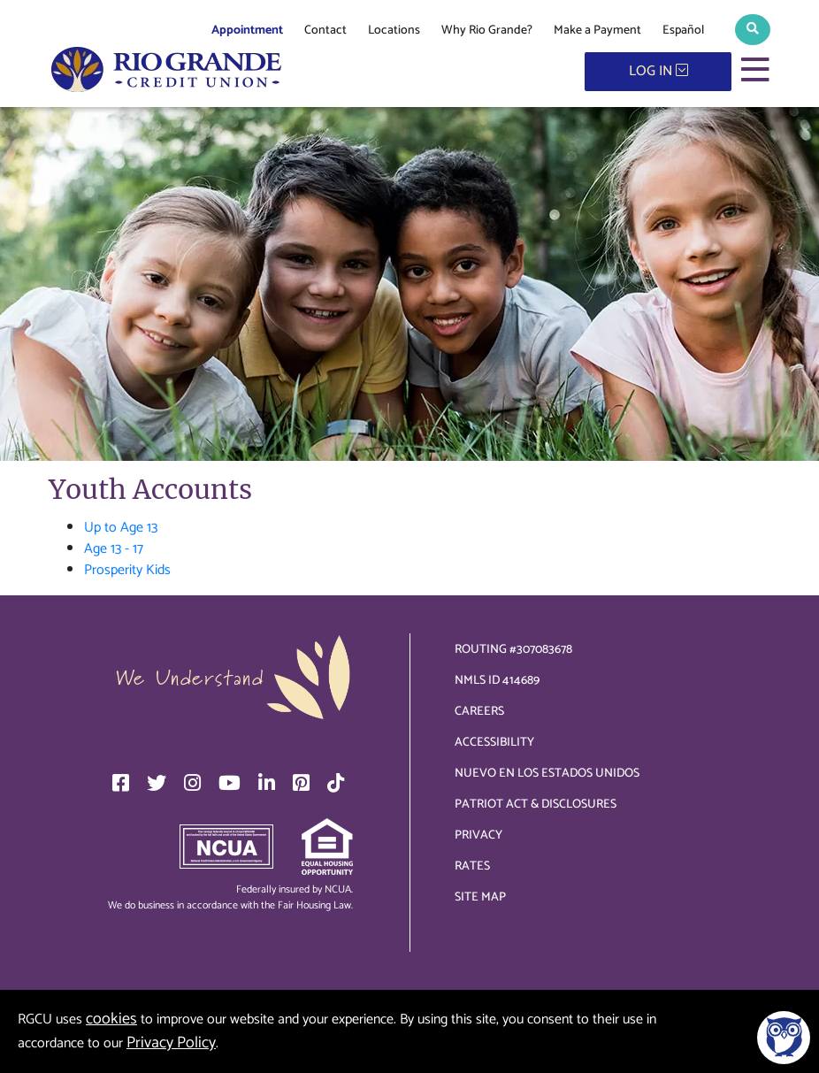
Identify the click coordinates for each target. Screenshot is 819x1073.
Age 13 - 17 (113, 549)
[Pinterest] (301, 782)
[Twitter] (156, 782)
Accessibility (494, 742)
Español (683, 30)
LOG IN (658, 71)
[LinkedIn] (266, 782)
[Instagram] (192, 782)
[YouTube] (229, 782)
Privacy (478, 835)
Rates (472, 866)
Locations (394, 30)
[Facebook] (120, 782)
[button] (752, 29)
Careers (479, 711)
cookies (111, 1019)
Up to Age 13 (120, 528)
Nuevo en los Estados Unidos (547, 773)
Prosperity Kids (127, 570)
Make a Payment (597, 30)
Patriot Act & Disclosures (535, 804)
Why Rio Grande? (486, 30)
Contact (325, 30)
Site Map (480, 897)
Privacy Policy (171, 1043)
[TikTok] (335, 782)
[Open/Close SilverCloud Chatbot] (783, 1037)
